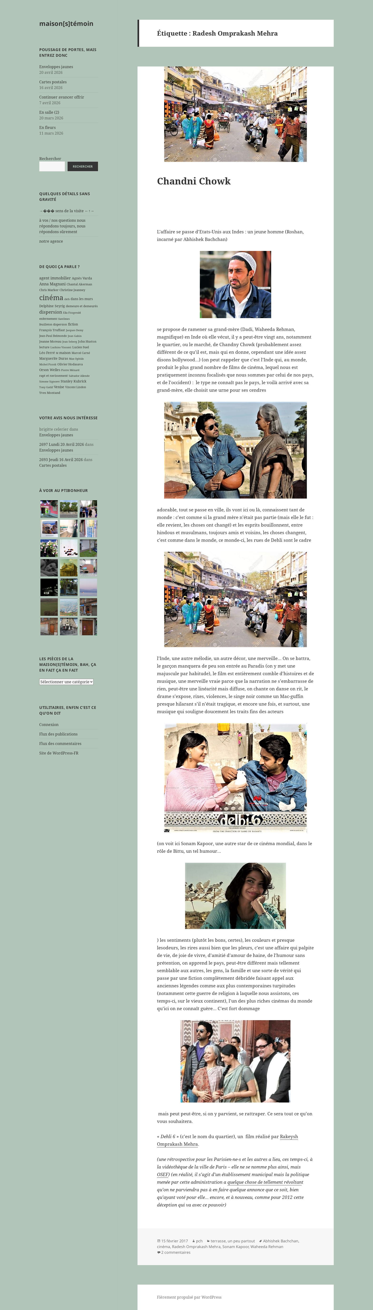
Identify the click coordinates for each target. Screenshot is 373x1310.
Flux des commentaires (60, 743)
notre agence (51, 241)
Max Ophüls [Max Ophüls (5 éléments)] (76, 358)
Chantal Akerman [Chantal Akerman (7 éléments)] (79, 284)
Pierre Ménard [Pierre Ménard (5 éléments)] (70, 370)
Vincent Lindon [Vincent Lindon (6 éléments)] (75, 387)
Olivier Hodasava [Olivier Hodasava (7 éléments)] (70, 364)
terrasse (218, 1241)
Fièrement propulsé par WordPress (189, 1297)
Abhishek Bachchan (280, 1241)
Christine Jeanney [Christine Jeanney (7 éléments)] (72, 290)
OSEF (162, 1174)
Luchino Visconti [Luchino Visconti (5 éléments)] (60, 347)
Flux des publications (58, 734)
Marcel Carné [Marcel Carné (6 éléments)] (81, 353)
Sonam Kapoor (235, 1246)
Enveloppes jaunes (56, 66)
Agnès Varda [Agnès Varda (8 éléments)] (82, 278)
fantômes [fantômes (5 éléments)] (64, 318)
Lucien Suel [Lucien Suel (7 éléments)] (80, 347)
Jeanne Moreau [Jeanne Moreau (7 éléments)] (50, 341)
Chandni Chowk (194, 180)
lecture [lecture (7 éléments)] (44, 347)
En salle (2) (49, 112)
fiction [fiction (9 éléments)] (73, 324)
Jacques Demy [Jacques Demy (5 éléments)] (74, 330)
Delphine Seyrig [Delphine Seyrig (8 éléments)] (52, 306)
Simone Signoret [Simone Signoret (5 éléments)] (49, 381)
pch (199, 1241)
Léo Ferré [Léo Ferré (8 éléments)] (47, 352)
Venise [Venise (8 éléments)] (59, 387)
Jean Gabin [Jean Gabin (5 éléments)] (75, 336)
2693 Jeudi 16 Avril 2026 (61, 459)
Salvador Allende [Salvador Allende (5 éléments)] (79, 375)
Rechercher (50, 158)
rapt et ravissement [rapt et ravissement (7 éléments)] (53, 375)
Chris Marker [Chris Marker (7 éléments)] (49, 290)
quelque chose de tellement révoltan (264, 1182)
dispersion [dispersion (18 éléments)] (50, 312)
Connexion (49, 724)
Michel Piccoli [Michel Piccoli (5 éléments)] (47, 364)
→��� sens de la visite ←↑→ (66, 210)
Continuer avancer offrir (61, 97)
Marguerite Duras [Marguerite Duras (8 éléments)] (53, 358)
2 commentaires (176, 1252)
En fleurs (47, 127)
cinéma (163, 1246)
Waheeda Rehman (266, 1246)
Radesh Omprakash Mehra (196, 1246)
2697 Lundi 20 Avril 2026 (61, 444)
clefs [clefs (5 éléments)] (67, 299)
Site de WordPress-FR (59, 753)
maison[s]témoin (66, 23)
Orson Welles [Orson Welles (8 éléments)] (49, 370)
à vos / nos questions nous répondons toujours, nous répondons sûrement (62, 226)
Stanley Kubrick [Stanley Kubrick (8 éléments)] (73, 381)
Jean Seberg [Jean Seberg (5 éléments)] (69, 341)
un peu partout (241, 1241)
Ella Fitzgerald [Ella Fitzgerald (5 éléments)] (72, 312)
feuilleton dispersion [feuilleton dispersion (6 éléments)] (53, 324)
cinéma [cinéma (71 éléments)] (51, 297)
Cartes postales (53, 82)
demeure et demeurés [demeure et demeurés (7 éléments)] (82, 306)
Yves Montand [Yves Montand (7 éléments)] (49, 393)
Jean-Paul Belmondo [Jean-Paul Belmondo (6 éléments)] (53, 336)
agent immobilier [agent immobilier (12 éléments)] (55, 278)
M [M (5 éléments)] (57, 353)
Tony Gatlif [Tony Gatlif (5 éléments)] (46, 387)
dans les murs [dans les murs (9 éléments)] (82, 299)
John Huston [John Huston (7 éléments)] (87, 341)
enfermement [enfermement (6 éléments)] (48, 318)
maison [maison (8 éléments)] (65, 352)
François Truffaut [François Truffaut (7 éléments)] (52, 330)
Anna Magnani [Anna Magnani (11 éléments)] (52, 284)
